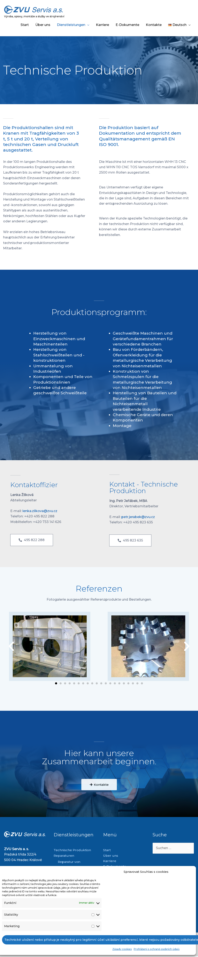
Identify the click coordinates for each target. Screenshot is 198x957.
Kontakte (154, 25)
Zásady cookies (122, 949)
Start (25, 25)
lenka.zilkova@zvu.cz (39, 511)
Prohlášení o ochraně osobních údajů (157, 949)
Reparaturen (64, 856)
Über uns (42, 25)
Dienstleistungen (71, 25)
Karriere (102, 25)
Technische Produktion (73, 850)
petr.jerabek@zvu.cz (138, 517)
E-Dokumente (127, 25)
